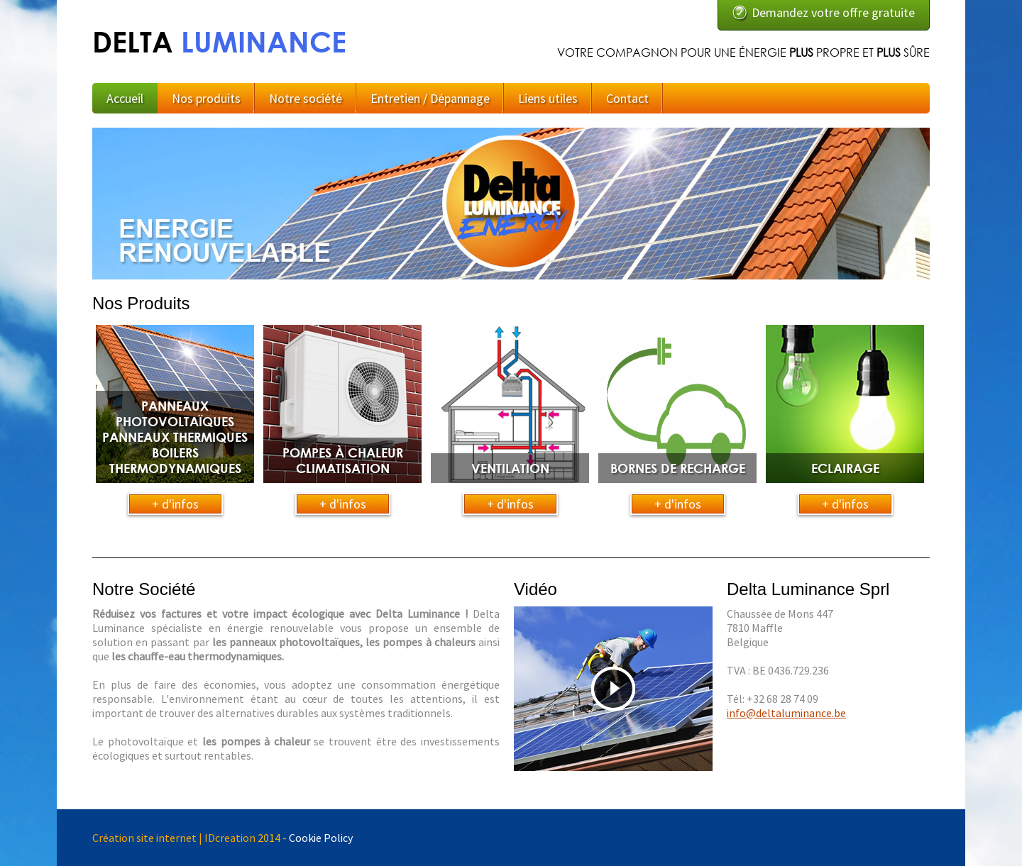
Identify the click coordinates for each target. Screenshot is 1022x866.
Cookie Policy (321, 838)
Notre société (305, 98)
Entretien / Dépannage (430, 98)
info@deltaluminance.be (786, 713)
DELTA (219, 41)
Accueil (124, 98)
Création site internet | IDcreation (174, 838)
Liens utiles (548, 98)
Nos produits (206, 98)
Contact (627, 98)
